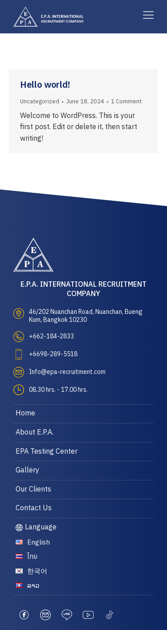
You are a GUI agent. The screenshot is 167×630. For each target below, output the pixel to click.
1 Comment (126, 102)
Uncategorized (39, 101)
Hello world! (45, 85)
